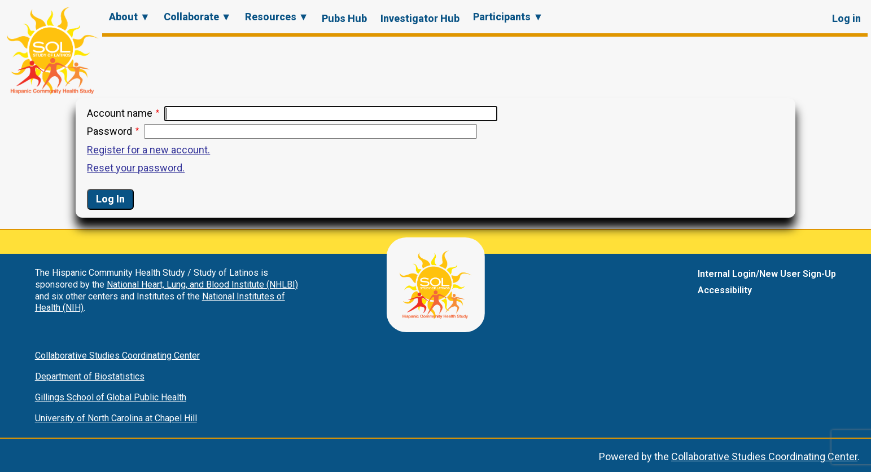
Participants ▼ (508, 17)
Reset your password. (136, 168)
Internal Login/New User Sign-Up (767, 273)
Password (109, 131)
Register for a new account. (148, 150)
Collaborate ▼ (197, 17)
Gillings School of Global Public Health (110, 397)
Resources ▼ (277, 17)
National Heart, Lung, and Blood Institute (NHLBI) (202, 284)
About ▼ (129, 17)
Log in (846, 18)
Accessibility (725, 290)
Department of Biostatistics (90, 376)
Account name (119, 113)
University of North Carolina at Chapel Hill (116, 418)
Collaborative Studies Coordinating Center (117, 355)
